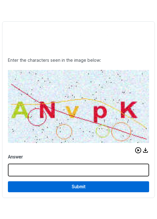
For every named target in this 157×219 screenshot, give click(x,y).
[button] (138, 150)
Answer (15, 156)
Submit (78, 186)
